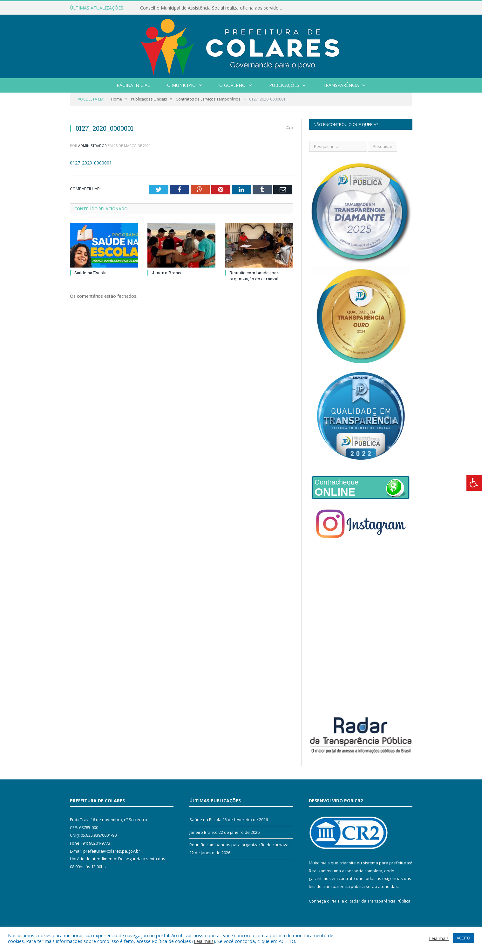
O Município (181, 85)
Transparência (341, 85)
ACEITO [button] (463, 938)
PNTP (335, 901)
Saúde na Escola (90, 273)
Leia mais (204, 941)
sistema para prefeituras (387, 863)
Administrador (92, 145)
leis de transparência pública (337, 886)
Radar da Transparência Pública (380, 901)
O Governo (232, 85)
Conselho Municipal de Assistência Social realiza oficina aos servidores (212, 8)
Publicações (284, 85)
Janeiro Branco (167, 273)
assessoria (352, 871)
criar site (347, 863)
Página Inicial (133, 85)
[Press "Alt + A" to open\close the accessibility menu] (474, 483)
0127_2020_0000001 (91, 163)
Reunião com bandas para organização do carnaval (255, 275)
